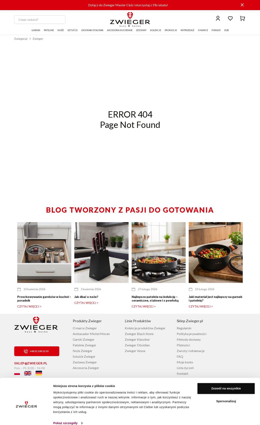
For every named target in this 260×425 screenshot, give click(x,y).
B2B (226, 30)
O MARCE (203, 30)
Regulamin (184, 328)
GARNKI (35, 30)
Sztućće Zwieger (84, 356)
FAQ (180, 356)
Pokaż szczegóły (65, 417)
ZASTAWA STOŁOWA (92, 30)
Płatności (183, 345)
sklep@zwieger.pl (31, 363)
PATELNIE (49, 30)
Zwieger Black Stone (139, 334)
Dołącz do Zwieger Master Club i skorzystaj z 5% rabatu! (128, 5)
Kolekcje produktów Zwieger (145, 328)
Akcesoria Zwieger (86, 368)
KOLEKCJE (155, 30)
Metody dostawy (189, 339)
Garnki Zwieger (83, 339)
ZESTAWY (141, 30)
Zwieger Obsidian (137, 345)
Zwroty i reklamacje (191, 351)
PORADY (216, 30)
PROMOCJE (171, 30)
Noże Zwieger (82, 351)
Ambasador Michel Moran (91, 334)
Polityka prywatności (191, 334)
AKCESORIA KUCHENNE (119, 30)
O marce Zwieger (85, 328)
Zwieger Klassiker (137, 339)
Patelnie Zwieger (84, 345)
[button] (241, 252)
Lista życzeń (185, 368)
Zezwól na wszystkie (226, 382)
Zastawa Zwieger (85, 362)
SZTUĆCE (72, 30)
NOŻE (60, 30)
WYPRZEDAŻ (187, 30)
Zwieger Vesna (135, 351)
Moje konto (185, 362)
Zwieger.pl (20, 38)
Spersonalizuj (226, 395)
